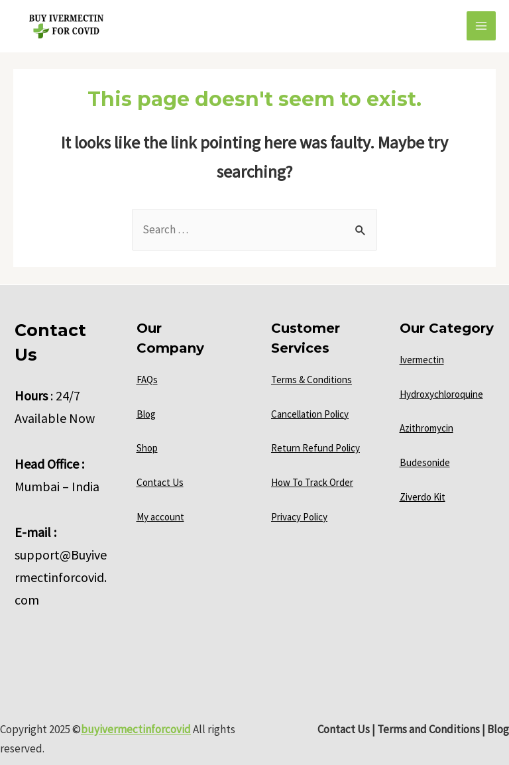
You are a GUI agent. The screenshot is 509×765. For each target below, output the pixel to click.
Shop (147, 447)
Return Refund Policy (315, 447)
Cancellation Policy (310, 414)
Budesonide (425, 462)
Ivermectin (422, 359)
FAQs (147, 379)
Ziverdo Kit (422, 497)
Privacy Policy (299, 516)
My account (160, 516)
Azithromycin (426, 428)
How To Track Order (312, 482)
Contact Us (160, 482)
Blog (146, 414)
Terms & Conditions (311, 379)
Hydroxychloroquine (441, 394)
